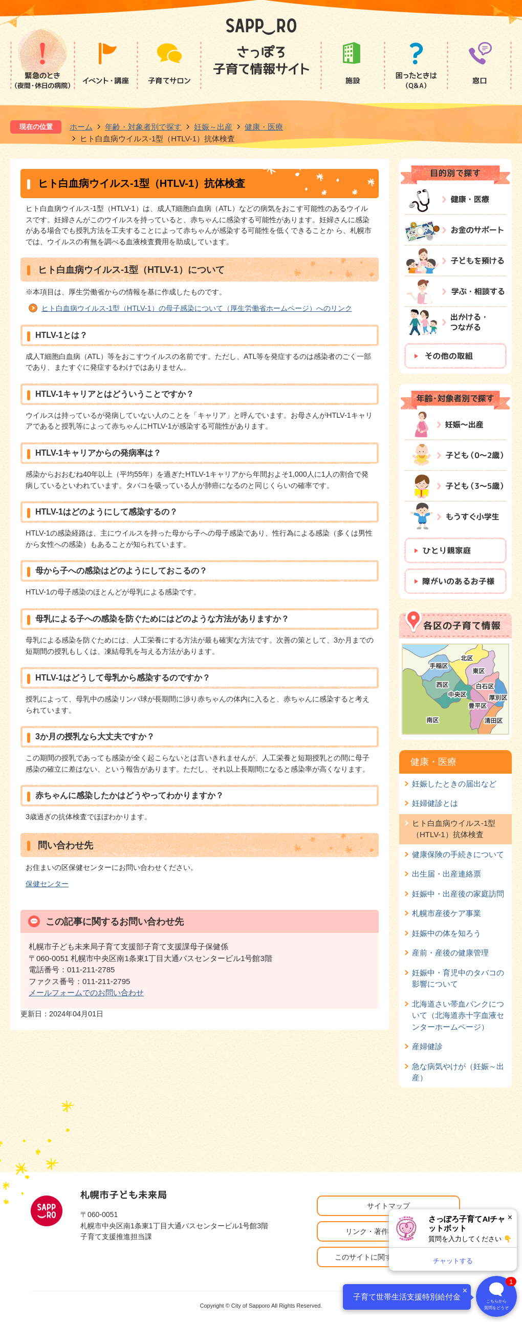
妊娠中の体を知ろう (446, 933)
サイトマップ (388, 1206)
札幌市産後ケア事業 (446, 913)
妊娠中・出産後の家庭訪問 (458, 893)
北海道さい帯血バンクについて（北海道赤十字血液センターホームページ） (458, 1015)
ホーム (81, 126)
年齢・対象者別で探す (143, 126)
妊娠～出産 (213, 126)
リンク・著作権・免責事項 (388, 1231)
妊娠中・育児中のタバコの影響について (458, 978)
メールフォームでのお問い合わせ (86, 992)
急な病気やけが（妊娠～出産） (458, 1072)
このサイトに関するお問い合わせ (388, 1257)
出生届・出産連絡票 (446, 873)
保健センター (47, 884)
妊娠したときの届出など (454, 783)
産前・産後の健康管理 (450, 952)
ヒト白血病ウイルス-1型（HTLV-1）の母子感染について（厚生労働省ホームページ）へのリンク (196, 308)
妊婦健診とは (435, 803)
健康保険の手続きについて (458, 854)
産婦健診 (427, 1046)
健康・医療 (264, 126)
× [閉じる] (510, 1217)
